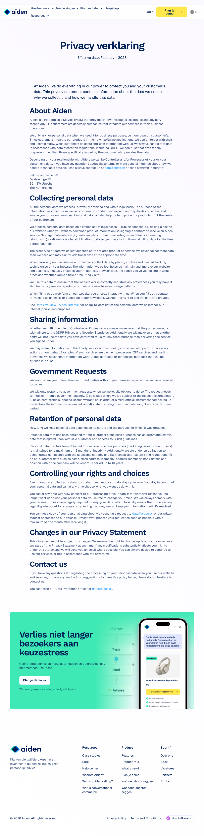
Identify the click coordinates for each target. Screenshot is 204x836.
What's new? (130, 768)
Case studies (91, 755)
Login (149, 12)
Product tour (130, 762)
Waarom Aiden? (93, 775)
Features (128, 755)
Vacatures (167, 768)
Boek (164, 762)
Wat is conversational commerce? (97, 790)
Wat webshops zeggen (137, 781)
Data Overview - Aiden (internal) (57, 305)
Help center (90, 768)
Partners (166, 775)
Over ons (167, 755)
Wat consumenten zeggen (134, 790)
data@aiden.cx (115, 168)
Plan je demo (130, 775)
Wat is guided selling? (97, 781)
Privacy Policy (116, 818)
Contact (166, 781)
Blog (85, 762)
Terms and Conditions (146, 818)
